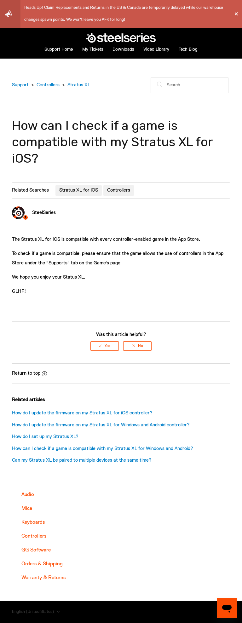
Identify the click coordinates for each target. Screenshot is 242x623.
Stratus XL (78, 85)
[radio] (104, 346)
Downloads (123, 49)
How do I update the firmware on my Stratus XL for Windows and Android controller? (101, 425)
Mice (26, 508)
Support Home (58, 49)
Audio (27, 494)
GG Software (36, 550)
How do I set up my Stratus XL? (45, 436)
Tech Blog (188, 49)
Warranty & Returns (43, 577)
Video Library (156, 49)
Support (20, 85)
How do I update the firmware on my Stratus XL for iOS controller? (82, 413)
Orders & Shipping (42, 564)
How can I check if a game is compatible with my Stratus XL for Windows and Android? (102, 448)
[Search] (189, 85)
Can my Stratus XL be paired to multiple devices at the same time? (82, 460)
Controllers (48, 85)
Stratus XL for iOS (78, 190)
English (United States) (33, 612)
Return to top (29, 373)
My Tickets (92, 49)
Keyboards (33, 522)
